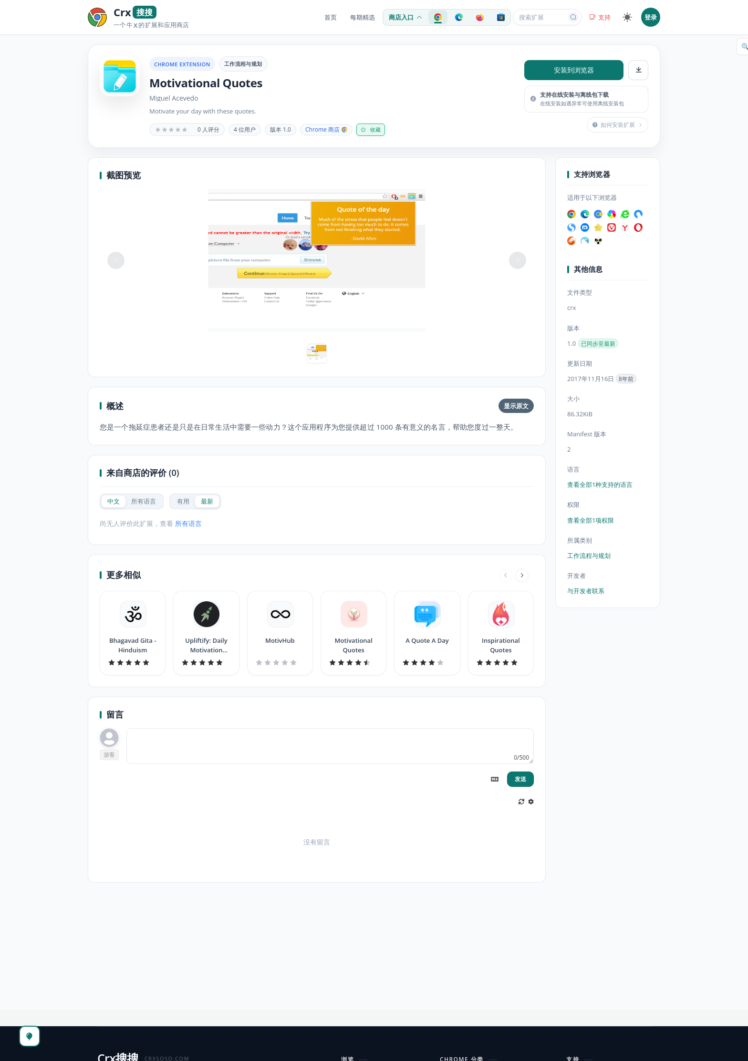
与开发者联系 (585, 591)
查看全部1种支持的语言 (600, 484)
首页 (330, 17)
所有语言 (188, 523)
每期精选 (362, 17)
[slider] (171, 130)
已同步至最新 (598, 344)
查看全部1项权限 (590, 520)
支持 (600, 17)
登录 (650, 17)
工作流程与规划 (243, 63)
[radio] (113, 501)
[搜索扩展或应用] (541, 17)
